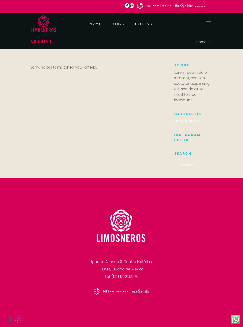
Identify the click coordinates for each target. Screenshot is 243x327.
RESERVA (200, 6)
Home (201, 41)
